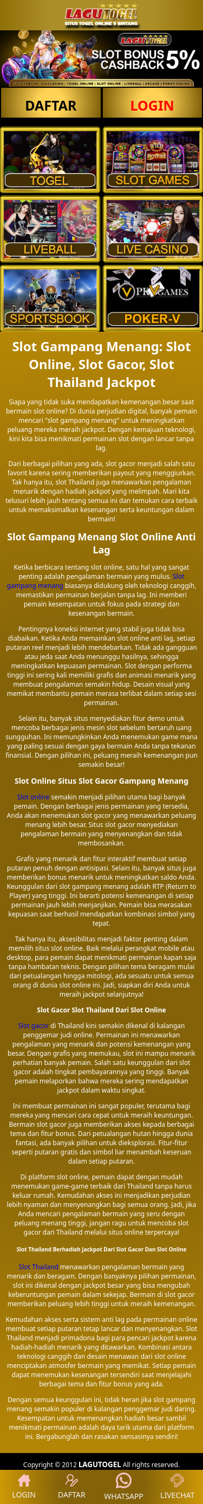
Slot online (33, 797)
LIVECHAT (177, 1487)
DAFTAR (50, 105)
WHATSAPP (123, 1487)
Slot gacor (33, 1025)
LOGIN (152, 105)
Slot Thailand (38, 1266)
